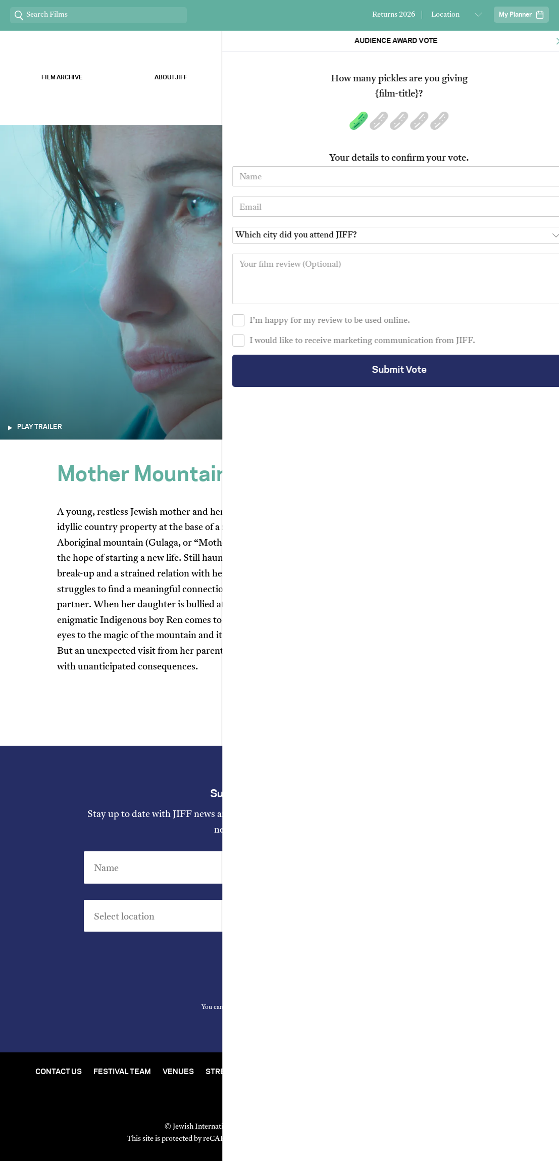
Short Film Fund (379, 1072)
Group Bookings (457, 1072)
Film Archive (62, 77)
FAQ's (513, 1072)
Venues (178, 1072)
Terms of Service (385, 1139)
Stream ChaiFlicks (497, 77)
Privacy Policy (336, 1007)
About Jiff (171, 77)
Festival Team (122, 1072)
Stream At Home (238, 1072)
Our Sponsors (388, 77)
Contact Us (58, 1072)
